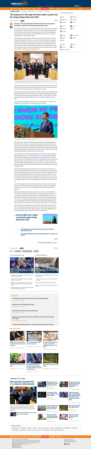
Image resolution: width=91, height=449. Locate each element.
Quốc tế (28, 371)
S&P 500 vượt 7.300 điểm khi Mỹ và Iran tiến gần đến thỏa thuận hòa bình (21, 279)
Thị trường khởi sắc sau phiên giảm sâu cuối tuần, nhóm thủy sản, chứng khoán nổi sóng (37, 230)
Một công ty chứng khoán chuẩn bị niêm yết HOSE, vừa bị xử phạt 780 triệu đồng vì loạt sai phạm (46, 270)
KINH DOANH (58, 8)
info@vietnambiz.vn (18, 446)
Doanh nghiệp (29, 346)
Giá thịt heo (29, 430)
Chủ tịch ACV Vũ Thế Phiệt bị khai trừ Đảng (23, 304)
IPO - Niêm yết (39, 11)
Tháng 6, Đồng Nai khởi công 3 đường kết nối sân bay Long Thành (52, 407)
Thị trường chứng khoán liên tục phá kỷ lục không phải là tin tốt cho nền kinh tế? (39, 234)
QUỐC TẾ (29, 8)
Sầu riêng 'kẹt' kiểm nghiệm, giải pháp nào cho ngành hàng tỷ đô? (52, 416)
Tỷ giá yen (35, 428)
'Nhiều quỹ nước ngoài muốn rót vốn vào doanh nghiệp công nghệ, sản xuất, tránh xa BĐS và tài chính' (21, 284)
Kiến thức (47, 11)
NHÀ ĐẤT (39, 8)
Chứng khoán (15, 11)
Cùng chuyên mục (41, 255)
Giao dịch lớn (31, 11)
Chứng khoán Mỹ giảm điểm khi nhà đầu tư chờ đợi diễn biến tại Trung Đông (22, 276)
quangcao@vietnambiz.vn (72, 441)
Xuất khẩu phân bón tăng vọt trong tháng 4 (17, 365)
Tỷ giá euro (40, 428)
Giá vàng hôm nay (15, 428)
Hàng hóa (14, 300)
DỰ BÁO (19, 8)
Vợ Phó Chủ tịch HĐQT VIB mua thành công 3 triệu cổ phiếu (26, 413)
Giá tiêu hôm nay (58, 428)
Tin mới (15, 296)
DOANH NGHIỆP (52, 8)
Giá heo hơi (46, 428)
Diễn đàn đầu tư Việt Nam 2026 (57, 430)
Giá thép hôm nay (15, 430)
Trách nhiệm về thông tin (16, 447)
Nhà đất (13, 312)
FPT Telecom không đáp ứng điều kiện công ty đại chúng (34, 343)
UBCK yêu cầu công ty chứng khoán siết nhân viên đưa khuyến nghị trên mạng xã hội (17, 344)
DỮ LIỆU (63, 8)
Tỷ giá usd (29, 428)
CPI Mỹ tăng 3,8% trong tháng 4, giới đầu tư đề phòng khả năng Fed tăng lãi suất (74, 384)
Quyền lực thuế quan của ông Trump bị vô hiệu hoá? (73, 416)
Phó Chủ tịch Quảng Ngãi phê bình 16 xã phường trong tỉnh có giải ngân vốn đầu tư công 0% (33, 325)
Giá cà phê (51, 428)
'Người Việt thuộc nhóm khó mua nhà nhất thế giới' (25, 310)
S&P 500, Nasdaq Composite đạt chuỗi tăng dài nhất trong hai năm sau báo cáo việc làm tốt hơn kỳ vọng (22, 270)
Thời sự (13, 306)
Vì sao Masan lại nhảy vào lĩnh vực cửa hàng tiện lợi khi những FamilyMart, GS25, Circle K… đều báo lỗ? (50, 345)
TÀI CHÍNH (34, 8)
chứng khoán (17, 251)
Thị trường (23, 11)
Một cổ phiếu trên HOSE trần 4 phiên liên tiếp (46, 282)
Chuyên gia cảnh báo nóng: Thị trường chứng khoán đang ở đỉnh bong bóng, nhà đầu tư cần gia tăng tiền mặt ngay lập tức (34, 367)
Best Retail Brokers (46, 430)
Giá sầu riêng (22, 430)
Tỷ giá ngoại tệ (23, 428)
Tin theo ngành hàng (66, 13)
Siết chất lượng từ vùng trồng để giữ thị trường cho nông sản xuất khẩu (30, 298)
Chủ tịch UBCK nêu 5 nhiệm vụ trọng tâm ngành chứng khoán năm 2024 (27, 217)
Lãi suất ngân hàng (66, 428)
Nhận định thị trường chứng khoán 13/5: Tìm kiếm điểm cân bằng (47, 276)
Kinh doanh (45, 349)
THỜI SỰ (15, 8)
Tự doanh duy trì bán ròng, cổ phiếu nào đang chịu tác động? (47, 279)
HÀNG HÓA (24, 8)
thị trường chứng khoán (27, 251)
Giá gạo (33, 430)
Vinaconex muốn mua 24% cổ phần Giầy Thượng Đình (46, 286)
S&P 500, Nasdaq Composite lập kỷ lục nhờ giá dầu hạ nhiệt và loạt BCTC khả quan (22, 288)
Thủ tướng (36, 251)
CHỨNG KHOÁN (45, 8)
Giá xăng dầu (74, 428)
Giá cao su (39, 430)
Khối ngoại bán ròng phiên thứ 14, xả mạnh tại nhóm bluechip (22, 383)
